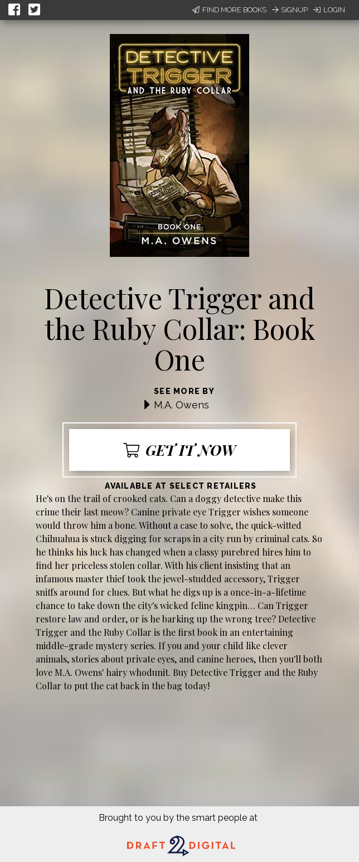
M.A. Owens (181, 405)
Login (329, 10)
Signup (290, 10)
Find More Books (229, 10)
